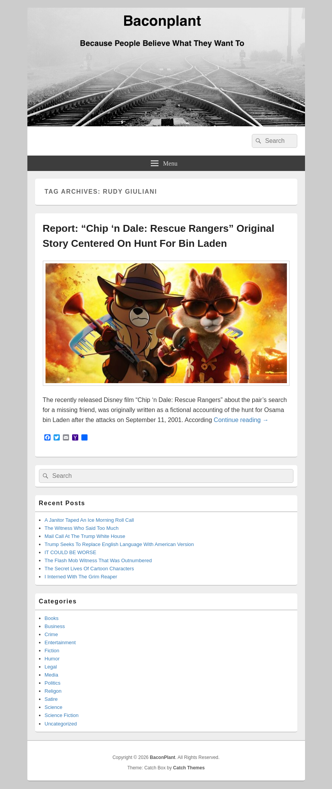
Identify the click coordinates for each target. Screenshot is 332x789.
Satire (51, 699)
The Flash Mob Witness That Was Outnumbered (98, 560)
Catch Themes (189, 768)
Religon (53, 691)
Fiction (52, 650)
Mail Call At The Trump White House (85, 536)
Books (52, 618)
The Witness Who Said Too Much (82, 528)
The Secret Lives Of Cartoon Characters (89, 568)
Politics (53, 683)
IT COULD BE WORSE (70, 552)
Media (51, 675)
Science (53, 707)
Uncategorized (61, 724)
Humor (52, 659)
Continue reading (241, 420)
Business (55, 626)
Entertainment (60, 642)
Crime (51, 634)
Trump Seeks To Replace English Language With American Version (119, 544)
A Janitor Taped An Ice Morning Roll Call (89, 520)
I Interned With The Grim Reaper (81, 577)
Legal (51, 667)
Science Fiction (62, 715)
